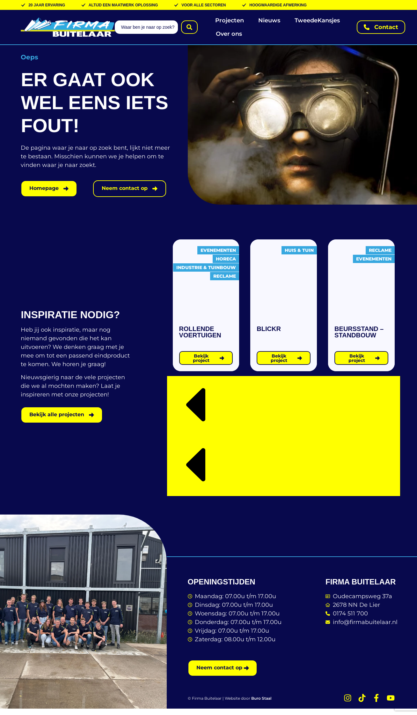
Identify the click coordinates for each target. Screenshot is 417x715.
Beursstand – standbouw (359, 337)
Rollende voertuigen (200, 337)
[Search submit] (189, 27)
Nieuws (269, 20)
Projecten (229, 20)
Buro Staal (261, 705)
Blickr (269, 334)
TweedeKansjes (317, 20)
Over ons (229, 33)
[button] (283, 412)
